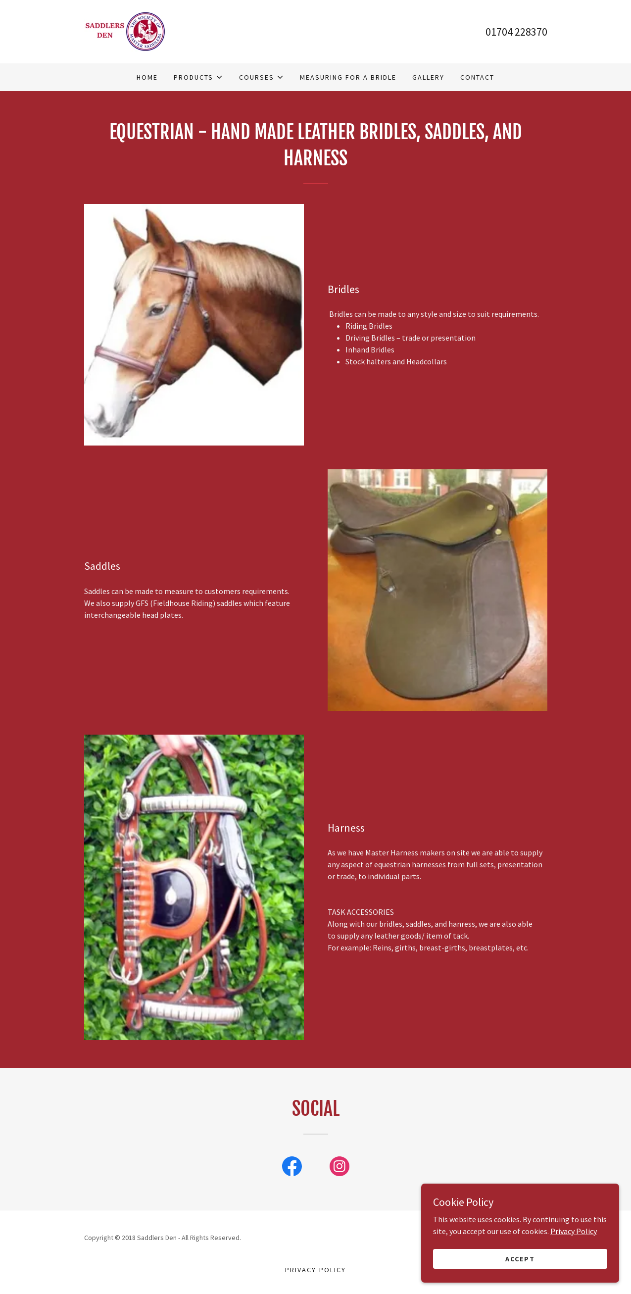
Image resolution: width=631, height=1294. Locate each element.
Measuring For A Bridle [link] (348, 77)
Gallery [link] (428, 77)
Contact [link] (477, 77)
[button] (198, 77)
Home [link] (147, 77)
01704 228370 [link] (516, 32)
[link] (125, 31)
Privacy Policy (573, 1270)
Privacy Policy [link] (315, 1269)
